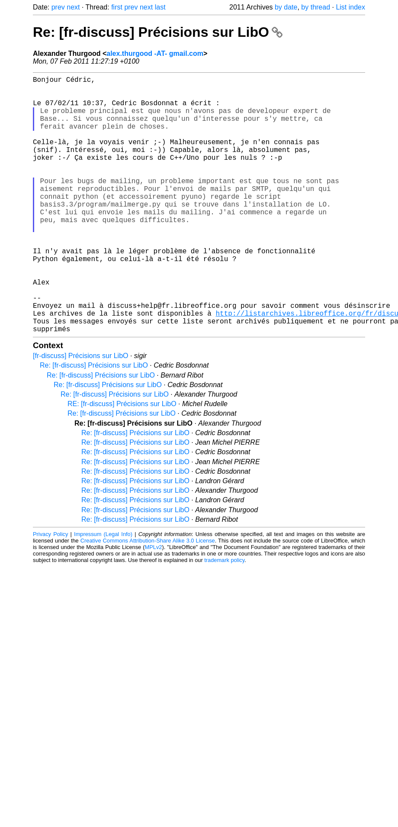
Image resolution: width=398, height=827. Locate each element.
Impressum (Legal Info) (103, 591)
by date (286, 7)
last (160, 7)
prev (58, 7)
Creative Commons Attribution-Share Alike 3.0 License (147, 597)
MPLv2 (153, 604)
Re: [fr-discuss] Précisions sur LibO (157, 32)
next (73, 7)
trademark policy (224, 617)
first (116, 7)
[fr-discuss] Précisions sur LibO (80, 413)
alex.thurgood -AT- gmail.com (154, 53)
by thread (315, 7)
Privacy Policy (50, 591)
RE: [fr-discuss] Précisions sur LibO (122, 461)
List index (350, 7)
